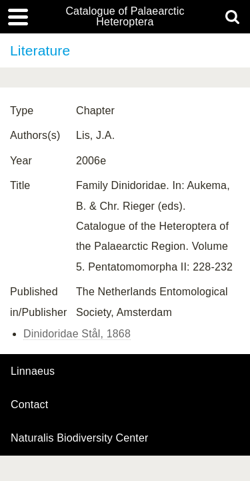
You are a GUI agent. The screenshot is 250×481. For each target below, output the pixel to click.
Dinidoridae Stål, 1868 (77, 333)
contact (29, 404)
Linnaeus (33, 371)
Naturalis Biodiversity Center (80, 438)
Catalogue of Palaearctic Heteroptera (124, 16)
